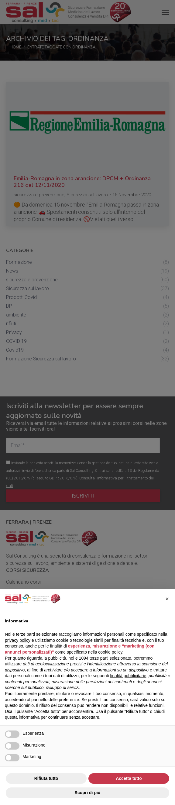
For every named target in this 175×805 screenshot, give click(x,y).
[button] (167, 599)
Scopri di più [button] (88, 792)
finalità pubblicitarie (128, 675)
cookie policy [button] (110, 652)
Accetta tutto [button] (129, 778)
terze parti (99, 658)
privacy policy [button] (17, 640)
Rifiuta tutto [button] (46, 778)
